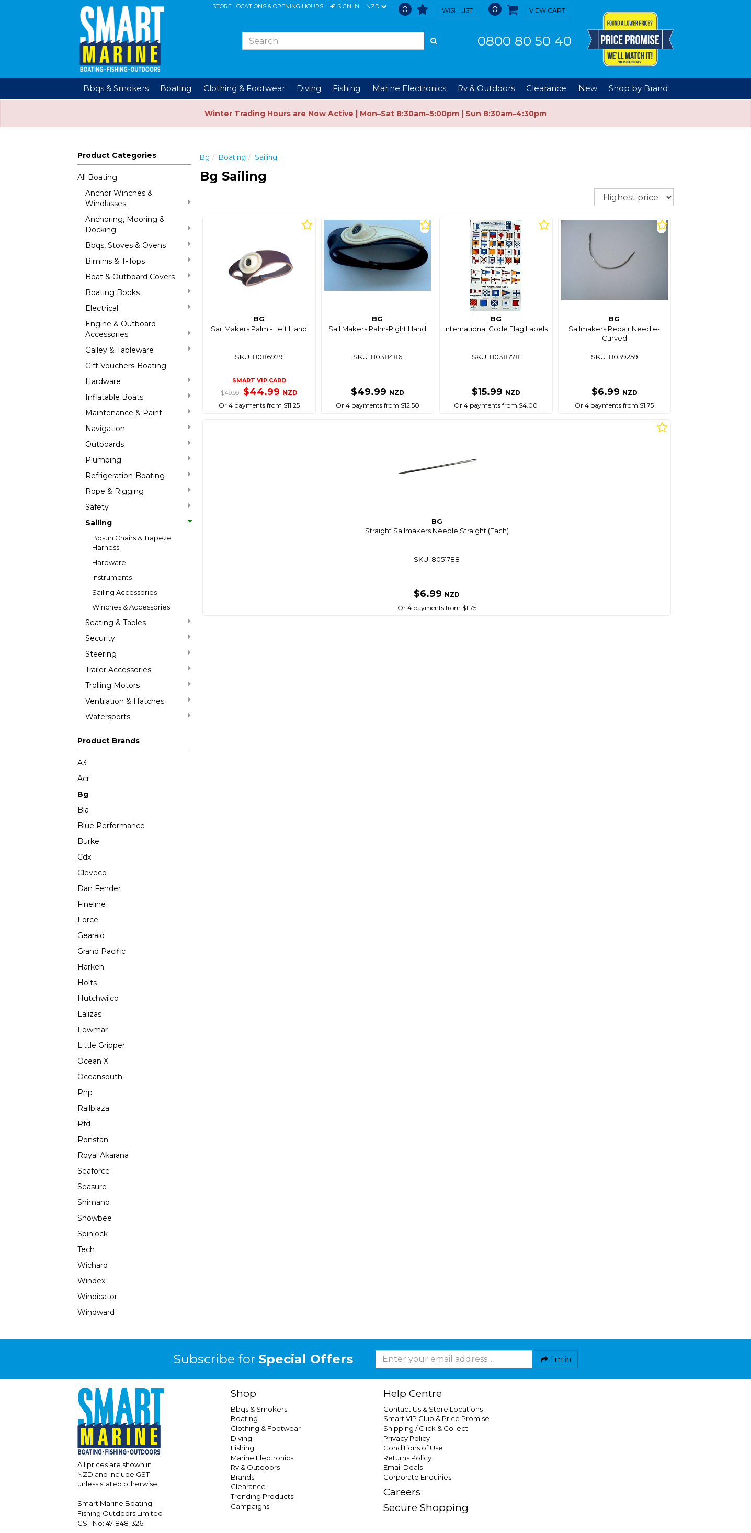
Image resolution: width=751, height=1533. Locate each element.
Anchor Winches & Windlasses (138, 198)
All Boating (97, 177)
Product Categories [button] (116, 155)
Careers (401, 1492)
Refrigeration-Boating (138, 475)
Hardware (138, 381)
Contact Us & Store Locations (433, 1409)
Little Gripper (101, 1045)
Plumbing (138, 460)
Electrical (138, 308)
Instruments (112, 577)
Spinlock (92, 1233)
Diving (241, 1438)
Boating (232, 157)
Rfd (83, 1124)
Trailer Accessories (138, 669)
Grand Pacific (101, 951)
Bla (83, 810)
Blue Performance (111, 825)
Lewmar (92, 1029)
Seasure (92, 1186)
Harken (90, 967)
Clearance (546, 88)
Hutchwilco (98, 998)
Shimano (93, 1202)
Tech (86, 1249)
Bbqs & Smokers (116, 88)
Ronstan (92, 1139)
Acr (83, 778)
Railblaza (93, 1108)
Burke (88, 841)
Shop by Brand (638, 88)
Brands (242, 1477)
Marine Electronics (262, 1457)
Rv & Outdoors (255, 1467)
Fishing (242, 1448)
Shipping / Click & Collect (425, 1428)
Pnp (85, 1092)
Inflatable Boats (138, 397)
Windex (91, 1281)
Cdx (84, 857)
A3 (82, 763)
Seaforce (93, 1171)
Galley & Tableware (138, 350)
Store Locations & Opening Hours (267, 6)
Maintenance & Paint (138, 413)
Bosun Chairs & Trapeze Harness (132, 543)
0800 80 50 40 (524, 41)
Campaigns (250, 1506)
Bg (82, 794)
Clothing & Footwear (266, 1428)
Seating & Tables (138, 622)
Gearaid (91, 935)
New (587, 88)
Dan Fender (99, 888)
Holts (87, 982)
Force (87, 920)
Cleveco (92, 872)
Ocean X (92, 1061)
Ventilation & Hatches (138, 701)
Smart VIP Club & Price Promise (436, 1418)
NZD (376, 7)
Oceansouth (99, 1076)
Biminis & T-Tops (138, 261)
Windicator (97, 1296)
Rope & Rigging (138, 491)
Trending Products (262, 1496)
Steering (138, 654)
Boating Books (138, 292)
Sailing (138, 522)
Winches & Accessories (131, 607)
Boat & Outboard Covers (138, 276)
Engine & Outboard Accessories (138, 329)
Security (138, 638)
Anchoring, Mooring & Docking (138, 224)
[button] (344, 7)
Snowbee (94, 1218)
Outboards (138, 444)
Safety (138, 507)
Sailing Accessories (124, 592)
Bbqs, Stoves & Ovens (138, 245)
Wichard (92, 1265)
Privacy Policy (406, 1438)
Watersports (138, 717)
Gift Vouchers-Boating (125, 365)
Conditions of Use (413, 1448)
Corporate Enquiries (417, 1477)
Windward (96, 1312)
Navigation (138, 428)
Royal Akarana (103, 1155)
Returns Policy (407, 1457)
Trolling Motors (138, 685)
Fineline (91, 904)
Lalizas (89, 1014)
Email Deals (403, 1467)
